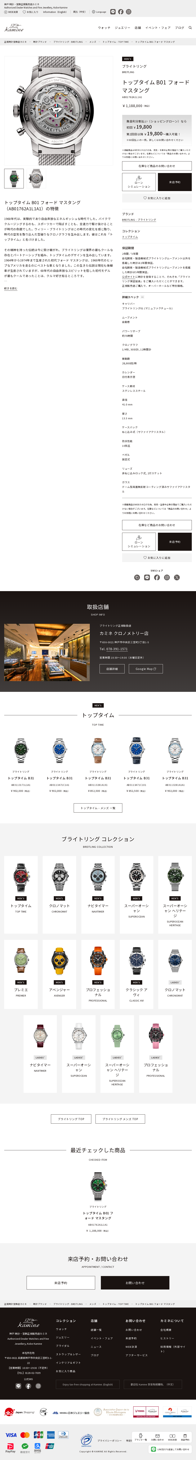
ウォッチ (104, 28)
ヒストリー (167, 1338)
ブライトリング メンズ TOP (120, 1119)
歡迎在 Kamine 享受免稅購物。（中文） (153, 1384)
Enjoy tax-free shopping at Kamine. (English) (88, 1384)
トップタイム (130, 237)
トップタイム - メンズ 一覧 (98, 808)
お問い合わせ (135, 1282)
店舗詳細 (112, 669)
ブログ (180, 28)
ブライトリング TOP (71, 1119)
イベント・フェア (158, 28)
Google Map (144, 669)
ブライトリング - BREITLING (68, 41)
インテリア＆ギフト (68, 1362)
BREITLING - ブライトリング (139, 219)
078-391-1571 (117, 648)
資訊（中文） (80, 11)
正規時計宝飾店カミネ (15, 41)
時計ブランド (40, 41)
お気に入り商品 (65, 1371)
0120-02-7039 (32, 1373)
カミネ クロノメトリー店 (124, 633)
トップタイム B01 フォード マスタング (155, 41)
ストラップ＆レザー (68, 1354)
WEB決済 (11, 11)
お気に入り (30, 11)
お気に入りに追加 (157, 198)
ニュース (96, 1347)
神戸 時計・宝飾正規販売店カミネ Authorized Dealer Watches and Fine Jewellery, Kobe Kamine (28, 1338)
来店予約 (174, 182)
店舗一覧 (96, 1330)
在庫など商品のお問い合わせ (157, 166)
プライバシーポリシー (109, 1440)
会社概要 (166, 1330)
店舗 (138, 28)
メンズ (92, 41)
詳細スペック (133, 297)
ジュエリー (123, 28)
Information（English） (55, 11)
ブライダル (63, 1346)
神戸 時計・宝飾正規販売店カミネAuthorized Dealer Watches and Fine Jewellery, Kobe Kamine (35, 5)
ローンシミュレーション (139, 182)
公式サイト (128, 277)
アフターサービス (137, 1355)
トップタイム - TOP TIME (116, 41)
